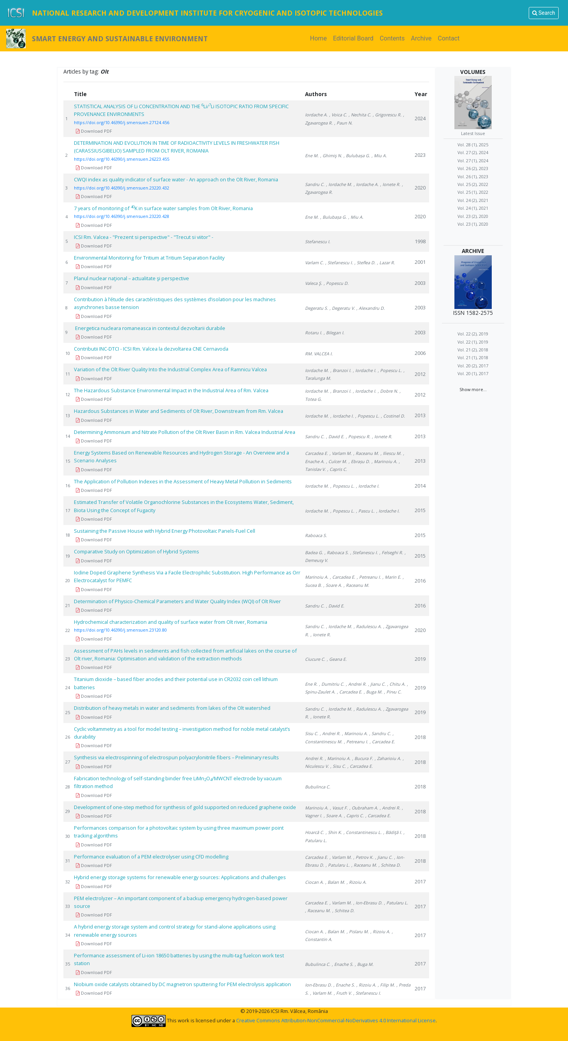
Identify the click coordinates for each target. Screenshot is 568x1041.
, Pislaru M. (358, 931)
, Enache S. (342, 964)
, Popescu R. (358, 436)
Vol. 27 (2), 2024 (473, 152)
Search (543, 13)
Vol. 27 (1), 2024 (473, 160)
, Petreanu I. (369, 577)
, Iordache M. (339, 184)
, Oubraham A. (363, 808)
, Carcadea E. (342, 577)
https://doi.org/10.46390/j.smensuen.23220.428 (121, 216)
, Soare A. (332, 585)
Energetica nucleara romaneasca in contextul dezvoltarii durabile (149, 328)
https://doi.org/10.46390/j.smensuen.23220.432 (121, 188)
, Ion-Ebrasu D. (367, 903)
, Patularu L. (338, 865)
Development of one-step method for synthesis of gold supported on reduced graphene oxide (185, 807)
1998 (420, 241)
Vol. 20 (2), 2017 (473, 366)
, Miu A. (379, 155)
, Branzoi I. (340, 370)
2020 (420, 187)
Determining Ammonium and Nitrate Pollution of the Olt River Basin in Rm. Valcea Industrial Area (184, 431)
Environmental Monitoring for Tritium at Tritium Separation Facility (150, 257)
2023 (420, 154)
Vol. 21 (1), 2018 (473, 357)
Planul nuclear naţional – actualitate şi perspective (131, 278)
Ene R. (311, 684)
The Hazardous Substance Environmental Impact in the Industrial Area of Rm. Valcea (171, 390)
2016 (420, 580)
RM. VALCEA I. (319, 353)
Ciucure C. (315, 659)
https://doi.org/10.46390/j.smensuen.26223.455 (121, 159)
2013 (420, 415)
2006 (420, 352)
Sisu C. (311, 733)
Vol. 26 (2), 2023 (473, 168)
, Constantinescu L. (363, 832)
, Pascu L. (365, 511)
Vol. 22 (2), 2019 (473, 334)
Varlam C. (314, 262)
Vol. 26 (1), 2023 (473, 176)
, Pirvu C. (392, 692)
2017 (420, 881)
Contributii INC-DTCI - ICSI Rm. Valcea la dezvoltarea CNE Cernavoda (151, 348)
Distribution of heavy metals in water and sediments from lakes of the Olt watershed (172, 707)
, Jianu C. (377, 684)
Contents (392, 38)
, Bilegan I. (334, 332)
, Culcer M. (336, 461)
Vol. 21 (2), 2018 (473, 350)
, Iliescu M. (390, 453)
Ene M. (312, 155)
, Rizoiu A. (356, 882)
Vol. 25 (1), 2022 (473, 192)
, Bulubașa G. (357, 155)
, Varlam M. (341, 453)
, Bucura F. (362, 758)
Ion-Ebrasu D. (318, 985)
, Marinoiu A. (384, 461)
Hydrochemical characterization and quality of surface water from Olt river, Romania (170, 621)
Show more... (473, 389)
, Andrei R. (356, 684)
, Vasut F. (339, 808)
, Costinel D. (393, 416)
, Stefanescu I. (339, 262)
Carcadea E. (316, 453)
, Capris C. (337, 469)
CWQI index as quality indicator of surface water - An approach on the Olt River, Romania (176, 179)
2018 (420, 737)
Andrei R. (314, 758)
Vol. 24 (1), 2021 (473, 208)
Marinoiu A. (316, 577)
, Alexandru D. (370, 308)
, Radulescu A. (368, 626)
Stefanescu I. (317, 241)
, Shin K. (334, 832)
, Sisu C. (338, 766)
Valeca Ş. (313, 283)
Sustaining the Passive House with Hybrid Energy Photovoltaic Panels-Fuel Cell (164, 530)
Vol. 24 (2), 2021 (473, 200)
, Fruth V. (343, 993)
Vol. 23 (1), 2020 (473, 224)
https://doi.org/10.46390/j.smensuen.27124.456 (121, 122)
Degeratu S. (316, 308)
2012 (420, 373)
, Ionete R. (390, 184)
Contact (448, 38)
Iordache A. (316, 115)
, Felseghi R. (391, 552)
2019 (420, 658)
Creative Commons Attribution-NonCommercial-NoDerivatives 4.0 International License (336, 1020)
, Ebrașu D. (359, 461)
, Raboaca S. (336, 552)
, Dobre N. (388, 391)
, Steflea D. (364, 262)
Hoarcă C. (314, 832)
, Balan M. (335, 882)
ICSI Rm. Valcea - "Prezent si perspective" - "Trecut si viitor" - (143, 237)
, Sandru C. (380, 733)
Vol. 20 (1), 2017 (473, 373)
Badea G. (314, 552)
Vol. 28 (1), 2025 (473, 144)
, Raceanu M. (366, 453)
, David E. (335, 436)
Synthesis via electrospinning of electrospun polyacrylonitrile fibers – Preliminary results (176, 757)
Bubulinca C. (317, 787)
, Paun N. (343, 123)
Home (320, 38)
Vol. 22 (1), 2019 (473, 342)
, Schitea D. (390, 865)
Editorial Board (353, 38)
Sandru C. (314, 184)
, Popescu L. (390, 370)
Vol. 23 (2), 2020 (473, 216)
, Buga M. (373, 692)
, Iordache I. (364, 370)
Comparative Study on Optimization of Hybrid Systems (136, 551)
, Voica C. (338, 115)
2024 (420, 118)
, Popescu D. (336, 283)
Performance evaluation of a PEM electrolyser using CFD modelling (151, 856)
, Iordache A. (366, 184)
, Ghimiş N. (331, 155)
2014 (420, 485)
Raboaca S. (316, 535)
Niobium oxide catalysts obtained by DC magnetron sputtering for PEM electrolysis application (182, 984)
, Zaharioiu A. (388, 758)
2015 (420, 510)
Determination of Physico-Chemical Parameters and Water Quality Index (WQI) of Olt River (177, 601)
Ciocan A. (314, 882)
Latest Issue (473, 133)
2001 (420, 261)
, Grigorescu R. (387, 115)
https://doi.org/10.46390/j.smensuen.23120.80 (120, 630)
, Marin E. (391, 577)
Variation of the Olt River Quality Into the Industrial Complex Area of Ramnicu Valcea (170, 369)
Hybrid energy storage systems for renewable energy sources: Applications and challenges (180, 877)
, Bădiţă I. (392, 832)
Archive (421, 38)
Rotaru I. (313, 332)
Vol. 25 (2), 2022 (473, 184)
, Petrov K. (363, 857)
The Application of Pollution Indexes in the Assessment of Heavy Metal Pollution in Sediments (183, 481)
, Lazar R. (386, 262)
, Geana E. (337, 659)
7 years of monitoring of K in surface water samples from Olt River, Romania (163, 208)
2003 (420, 282)
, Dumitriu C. (331, 684)
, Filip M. (386, 985)
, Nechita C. (360, 115)
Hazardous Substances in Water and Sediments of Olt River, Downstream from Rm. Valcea (178, 410)
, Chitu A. (396, 684)
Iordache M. (317, 370)
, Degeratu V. (342, 308)
